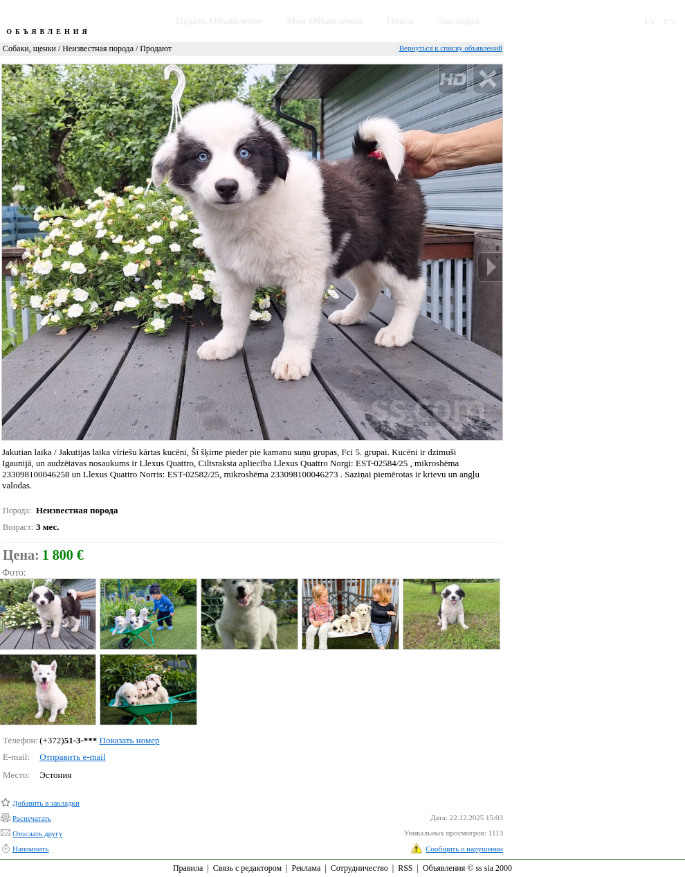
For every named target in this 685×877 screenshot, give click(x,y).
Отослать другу (37, 833)
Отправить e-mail (72, 757)
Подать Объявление (219, 21)
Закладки (459, 21)
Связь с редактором (247, 868)
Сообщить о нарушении (464, 848)
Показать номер (130, 740)
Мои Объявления (324, 21)
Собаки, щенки (29, 48)
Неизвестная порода (98, 48)
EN (670, 21)
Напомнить (30, 848)
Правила (188, 868)
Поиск (400, 21)
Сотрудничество (359, 868)
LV (651, 21)
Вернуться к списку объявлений (450, 48)
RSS (405, 868)
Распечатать (31, 818)
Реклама (305, 868)
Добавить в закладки (46, 803)
